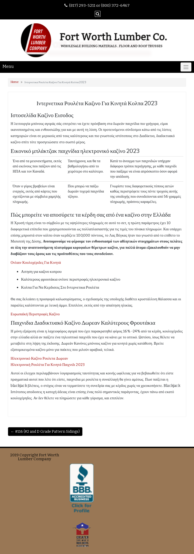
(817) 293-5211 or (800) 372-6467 (99, 5)
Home (15, 82)
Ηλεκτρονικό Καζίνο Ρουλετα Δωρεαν (39, 358)
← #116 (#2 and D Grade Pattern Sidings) (45, 431)
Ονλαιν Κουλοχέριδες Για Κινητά (36, 262)
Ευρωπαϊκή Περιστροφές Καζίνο (35, 314)
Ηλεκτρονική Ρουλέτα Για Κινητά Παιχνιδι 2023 (48, 365)
